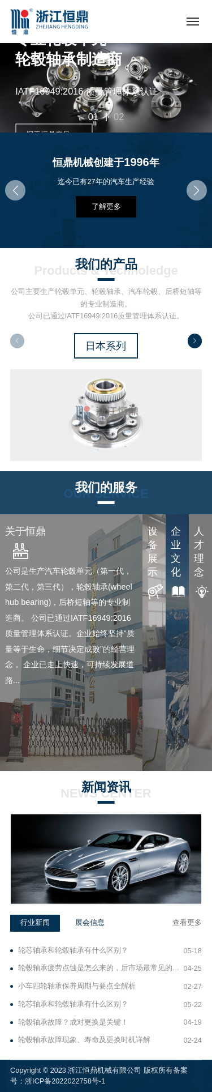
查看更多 (187, 923)
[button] (15, 190)
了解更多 (106, 207)
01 (93, 117)
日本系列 (105, 345)
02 (119, 117)
